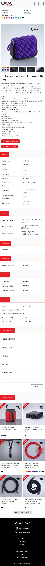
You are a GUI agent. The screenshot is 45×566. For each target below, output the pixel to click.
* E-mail (5, 356)
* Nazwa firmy (7, 348)
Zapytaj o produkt (9, 146)
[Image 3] (14, 69)
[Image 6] (40, 69)
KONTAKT (22, 544)
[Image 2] (5, 69)
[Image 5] (31, 69)
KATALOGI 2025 (22, 541)
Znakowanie (5, 258)
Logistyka (5, 300)
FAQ (22, 554)
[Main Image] (22, 45)
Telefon (5, 365)
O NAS (23, 538)
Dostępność (5, 243)
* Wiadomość (7, 373)
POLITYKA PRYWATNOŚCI (22, 551)
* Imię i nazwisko (8, 339)
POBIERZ (26, 265)
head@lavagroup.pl (22, 532)
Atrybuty (4, 154)
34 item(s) (27, 13)
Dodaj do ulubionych (10, 141)
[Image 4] (22, 69)
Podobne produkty (7, 397)
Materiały (5, 275)
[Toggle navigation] (42, 4)
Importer (4, 213)
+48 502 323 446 (22, 528)
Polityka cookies (22, 557)
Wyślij (37, 386)
